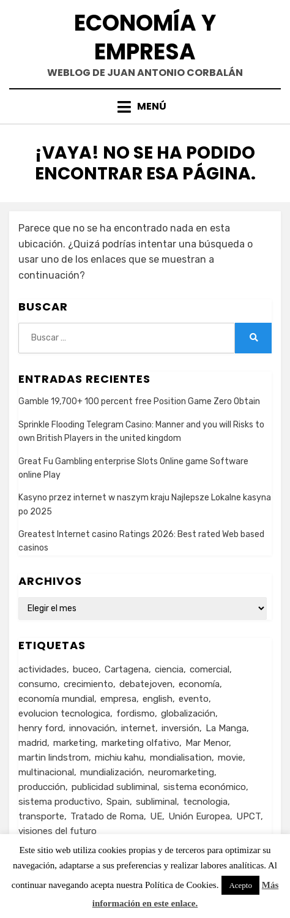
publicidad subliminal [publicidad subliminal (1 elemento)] (114, 786)
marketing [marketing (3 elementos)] (74, 742)
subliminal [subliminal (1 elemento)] (156, 801)
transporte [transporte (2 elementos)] (41, 816)
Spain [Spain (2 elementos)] (118, 801)
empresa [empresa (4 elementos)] (118, 698)
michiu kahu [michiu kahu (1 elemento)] (119, 757)
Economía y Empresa (145, 37)
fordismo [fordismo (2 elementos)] (135, 713)
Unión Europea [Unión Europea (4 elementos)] (199, 816)
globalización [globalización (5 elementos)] (188, 713)
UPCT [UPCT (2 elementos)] (248, 816)
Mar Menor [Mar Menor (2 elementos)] (207, 742)
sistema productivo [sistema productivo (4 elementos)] (59, 801)
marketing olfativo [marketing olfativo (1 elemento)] (140, 742)
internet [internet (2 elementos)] (138, 728)
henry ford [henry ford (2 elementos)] (40, 728)
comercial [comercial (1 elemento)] (209, 669)
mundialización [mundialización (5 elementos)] (111, 772)
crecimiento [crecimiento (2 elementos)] (88, 684)
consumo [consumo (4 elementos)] (38, 684)
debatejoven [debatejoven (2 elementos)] (146, 684)
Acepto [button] (240, 885)
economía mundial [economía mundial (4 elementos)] (56, 698)
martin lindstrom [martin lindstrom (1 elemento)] (53, 757)
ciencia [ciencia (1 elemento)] (169, 669)
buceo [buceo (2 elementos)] (86, 669)
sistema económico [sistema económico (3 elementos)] (204, 786)
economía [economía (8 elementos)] (199, 684)
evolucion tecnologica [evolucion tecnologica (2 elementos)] (64, 713)
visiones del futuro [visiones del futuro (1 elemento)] (57, 831)
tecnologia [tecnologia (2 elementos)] (205, 801)
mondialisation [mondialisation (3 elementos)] (181, 757)
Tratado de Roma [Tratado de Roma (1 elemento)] (107, 816)
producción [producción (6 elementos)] (41, 786)
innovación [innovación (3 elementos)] (92, 728)
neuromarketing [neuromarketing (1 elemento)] (181, 772)
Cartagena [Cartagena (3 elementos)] (127, 669)
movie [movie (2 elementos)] (230, 757)
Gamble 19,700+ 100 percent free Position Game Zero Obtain (139, 401)
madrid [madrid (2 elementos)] (32, 742)
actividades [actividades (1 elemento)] (42, 669)
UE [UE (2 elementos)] (156, 816)
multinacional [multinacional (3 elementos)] (46, 772)
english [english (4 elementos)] (158, 698)
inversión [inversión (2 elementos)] (180, 728)
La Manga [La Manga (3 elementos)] (226, 728)
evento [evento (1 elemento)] (194, 698)
